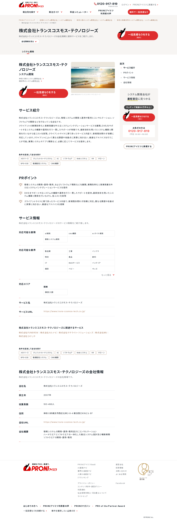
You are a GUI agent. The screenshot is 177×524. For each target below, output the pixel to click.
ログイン (125, 4)
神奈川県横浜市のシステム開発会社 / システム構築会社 (137, 20)
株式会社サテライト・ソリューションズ (76, 333)
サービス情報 (129, 77)
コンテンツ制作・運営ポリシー (90, 487)
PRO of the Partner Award (110, 507)
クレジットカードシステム (41, 159)
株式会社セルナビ (48, 333)
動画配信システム (27, 164)
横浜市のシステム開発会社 (30, 81)
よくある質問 (121, 475)
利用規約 (81, 490)
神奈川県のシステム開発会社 (31, 79)
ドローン (94, 159)
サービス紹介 (129, 68)
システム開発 (28, 51)
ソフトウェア (63, 159)
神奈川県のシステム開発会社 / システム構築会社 (94, 20)
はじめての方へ (30, 507)
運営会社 (119, 465)
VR (86, 159)
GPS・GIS (104, 159)
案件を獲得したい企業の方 (63, 511)
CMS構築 (40, 164)
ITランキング (83, 478)
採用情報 (119, 468)
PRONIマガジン (82, 507)
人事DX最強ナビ (85, 475)
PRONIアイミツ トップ (27, 20)
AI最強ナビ (82, 468)
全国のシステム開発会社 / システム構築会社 (56, 20)
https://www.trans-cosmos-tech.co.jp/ (64, 311)
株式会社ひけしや (27, 336)
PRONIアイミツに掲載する (144, 4)
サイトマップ (83, 497)
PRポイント (128, 72)
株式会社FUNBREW (28, 333)
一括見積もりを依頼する (34, 511)
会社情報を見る (29, 41)
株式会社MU (101, 333)
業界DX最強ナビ (85, 472)
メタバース (24, 159)
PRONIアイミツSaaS (87, 465)
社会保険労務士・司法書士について (92, 494)
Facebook (120, 484)
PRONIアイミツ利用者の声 (106, 12)
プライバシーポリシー (86, 484)
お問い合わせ (121, 472)
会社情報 (127, 82)
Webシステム (76, 159)
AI (55, 159)
